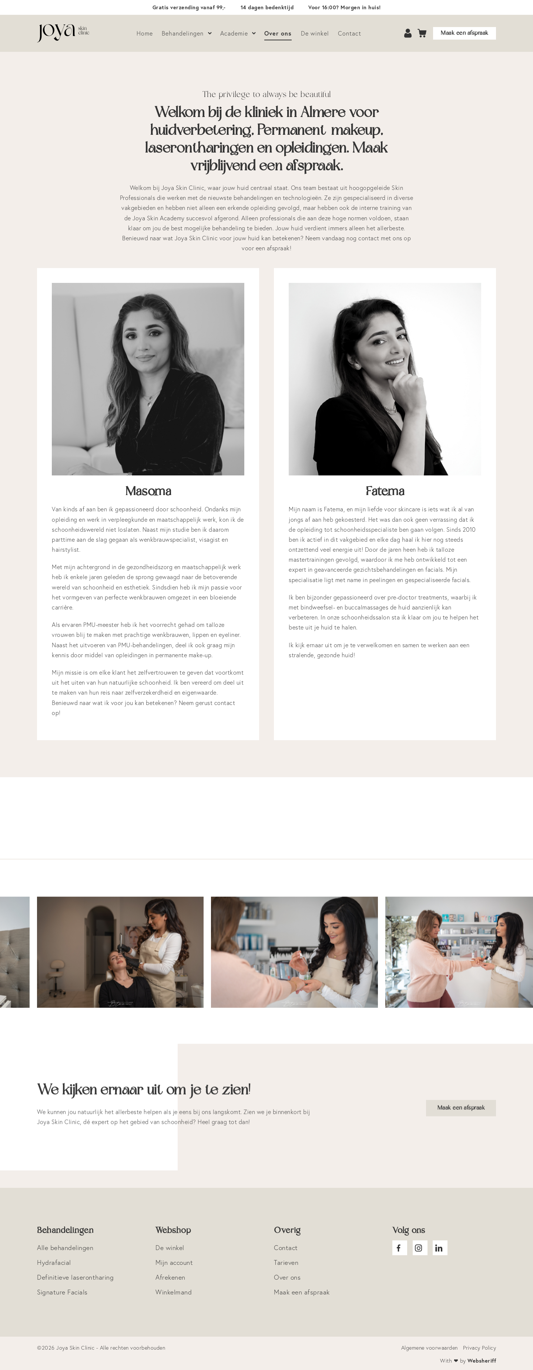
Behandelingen (183, 33)
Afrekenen (170, 1277)
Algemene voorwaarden (429, 1347)
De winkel (315, 33)
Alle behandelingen (65, 1248)
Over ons (278, 33)
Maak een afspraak (464, 33)
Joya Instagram (420, 1247)
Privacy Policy (479, 1347)
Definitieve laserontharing (75, 1277)
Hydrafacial (54, 1262)
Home (145, 33)
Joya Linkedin (440, 1247)
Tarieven (286, 1262)
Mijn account (174, 1262)
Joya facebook (399, 1247)
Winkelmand (173, 1292)
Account (408, 33)
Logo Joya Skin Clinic (63, 33)
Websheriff (481, 1360)
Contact (349, 33)
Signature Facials (62, 1292)
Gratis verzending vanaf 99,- (189, 7)
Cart (423, 33)
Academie (234, 33)
